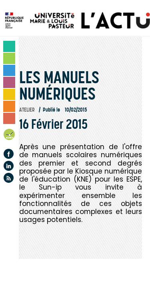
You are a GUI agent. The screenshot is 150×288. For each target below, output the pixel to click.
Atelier (27, 109)
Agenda (10, 136)
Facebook (9, 154)
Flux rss (9, 178)
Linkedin (9, 166)
